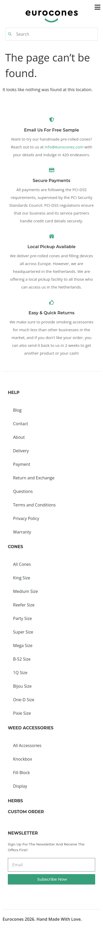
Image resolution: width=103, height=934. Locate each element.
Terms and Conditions (34, 505)
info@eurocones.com (64, 146)
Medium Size (25, 591)
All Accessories (27, 745)
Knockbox (22, 759)
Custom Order (26, 811)
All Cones (22, 564)
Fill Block (21, 772)
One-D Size (23, 700)
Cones (15, 546)
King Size (21, 578)
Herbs (15, 800)
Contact (20, 424)
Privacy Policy (26, 518)
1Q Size (20, 672)
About (19, 437)
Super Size (23, 632)
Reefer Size (23, 605)
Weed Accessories (30, 727)
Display (20, 786)
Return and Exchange (33, 478)
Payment (21, 464)
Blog (17, 410)
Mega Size (22, 645)
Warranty (22, 532)
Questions (23, 491)
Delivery (21, 451)
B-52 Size (22, 659)
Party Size (22, 618)
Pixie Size (22, 713)
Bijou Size (22, 686)
